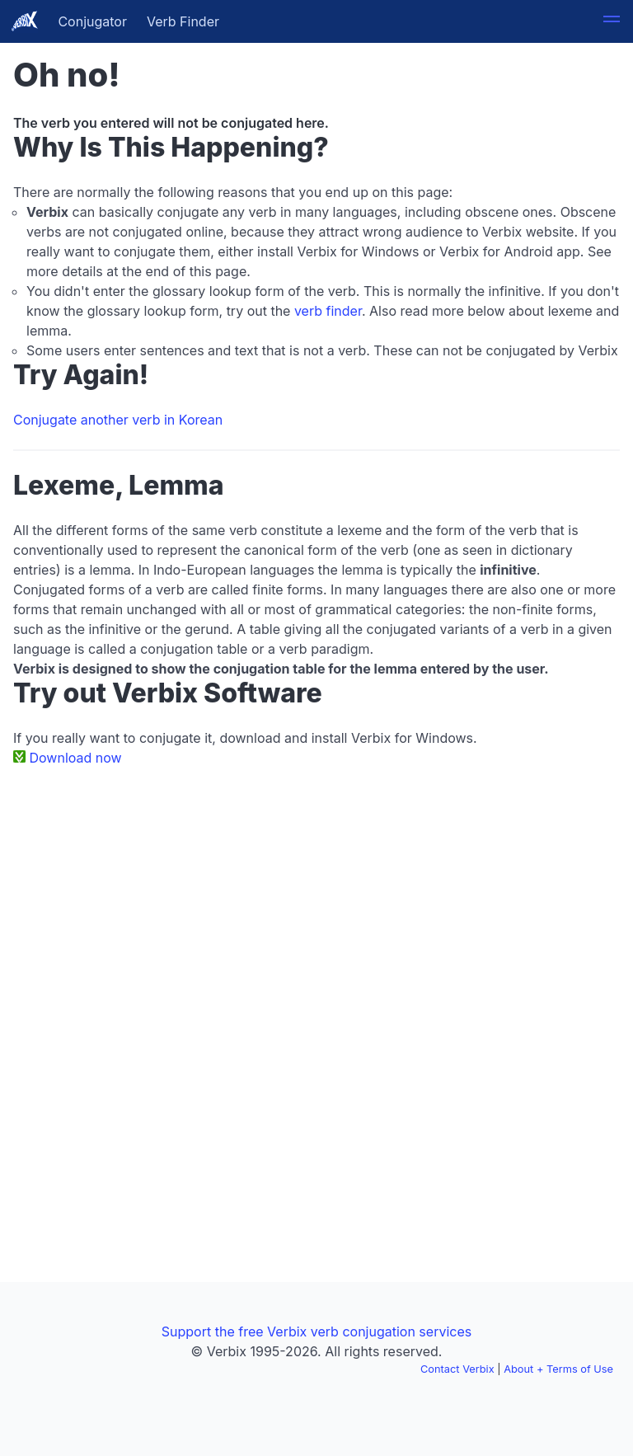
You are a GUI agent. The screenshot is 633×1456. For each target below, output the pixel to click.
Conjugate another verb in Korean (118, 419)
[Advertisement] (316, 902)
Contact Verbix (457, 1369)
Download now (76, 757)
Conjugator (92, 21)
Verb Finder (183, 21)
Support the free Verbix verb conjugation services (316, 1331)
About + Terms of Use (558, 1369)
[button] (611, 21)
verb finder (328, 311)
